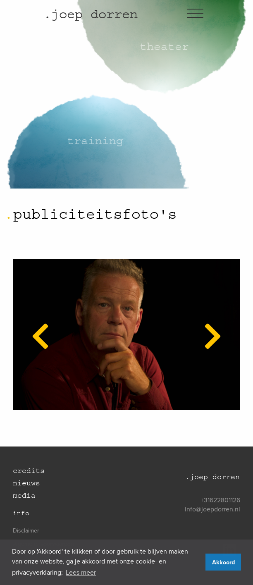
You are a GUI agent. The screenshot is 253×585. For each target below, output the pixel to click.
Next (207, 325)
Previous (35, 325)
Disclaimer (26, 530)
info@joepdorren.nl (212, 508)
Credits (29, 471)
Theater (164, 46)
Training (95, 140)
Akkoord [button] (223, 562)
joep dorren (90, 14)
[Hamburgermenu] (195, 14)
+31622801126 (220, 499)
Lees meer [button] (81, 572)
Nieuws (26, 483)
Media (24, 496)
